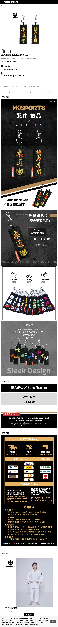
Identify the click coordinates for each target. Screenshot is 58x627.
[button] (56, 576)
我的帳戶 (8, 606)
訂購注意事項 (9, 598)
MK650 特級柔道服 (11, 582)
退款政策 (33, 598)
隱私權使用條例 (34, 624)
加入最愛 (5, 86)
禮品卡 (32, 603)
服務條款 (33, 600)
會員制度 (8, 603)
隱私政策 (8, 600)
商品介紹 (10, 92)
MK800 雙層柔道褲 (36, 582)
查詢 (32, 606)
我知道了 (53, 621)
